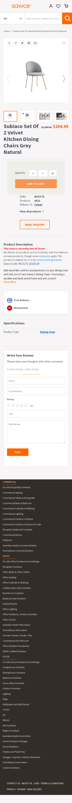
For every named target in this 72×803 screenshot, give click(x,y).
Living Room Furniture (13, 667)
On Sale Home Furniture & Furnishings (21, 662)
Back (7, 31)
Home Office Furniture (13, 683)
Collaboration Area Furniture (17, 588)
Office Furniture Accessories (16, 646)
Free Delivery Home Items (15, 762)
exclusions (44, 256)
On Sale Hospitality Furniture (16, 487)
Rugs (5, 699)
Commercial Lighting (13, 513)
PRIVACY (11, 789)
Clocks (6, 709)
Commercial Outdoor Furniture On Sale (22, 524)
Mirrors (6, 720)
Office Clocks (9, 619)
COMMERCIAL (9, 482)
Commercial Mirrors (12, 535)
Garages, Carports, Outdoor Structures (21, 757)
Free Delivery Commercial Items (18, 550)
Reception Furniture (12, 566)
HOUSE (6, 656)
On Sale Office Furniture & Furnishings (21, 561)
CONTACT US (13, 783)
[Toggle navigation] (4, 6)
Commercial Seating (12, 492)
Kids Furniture (9, 725)
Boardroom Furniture (13, 593)
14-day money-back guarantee (45, 259)
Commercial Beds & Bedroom (17, 503)
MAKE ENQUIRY (34, 224)
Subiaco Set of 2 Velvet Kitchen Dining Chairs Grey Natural (40, 31)
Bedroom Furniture (12, 677)
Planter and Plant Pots (14, 751)
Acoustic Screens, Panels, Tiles (17, 635)
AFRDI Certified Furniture (14, 651)
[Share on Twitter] (21, 43)
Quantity (20, 172)
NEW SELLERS (34, 789)
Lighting (7, 693)
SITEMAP (21, 789)
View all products (30, 211)
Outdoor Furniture (11, 688)
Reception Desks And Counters (17, 529)
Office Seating (9, 577)
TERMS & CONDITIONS (52, 783)
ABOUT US (26, 783)
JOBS (36, 783)
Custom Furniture (11, 767)
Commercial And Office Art (16, 640)
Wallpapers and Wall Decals (16, 704)
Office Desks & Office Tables (16, 572)
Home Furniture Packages (15, 741)
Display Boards (10, 603)
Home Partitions (11, 746)
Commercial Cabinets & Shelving (19, 508)
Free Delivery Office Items (15, 630)
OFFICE (6, 556)
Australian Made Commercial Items (20, 545)
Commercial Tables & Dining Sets (19, 497)
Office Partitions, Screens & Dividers (20, 614)
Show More (10, 282)
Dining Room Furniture (14, 672)
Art (4, 715)
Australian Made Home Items (16, 736)
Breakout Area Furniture (14, 598)
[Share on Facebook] (8, 43)
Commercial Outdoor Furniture (18, 519)
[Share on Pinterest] (14, 43)
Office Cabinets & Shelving (15, 582)
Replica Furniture (11, 730)
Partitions (7, 540)
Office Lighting (10, 609)
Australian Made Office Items (16, 624)
